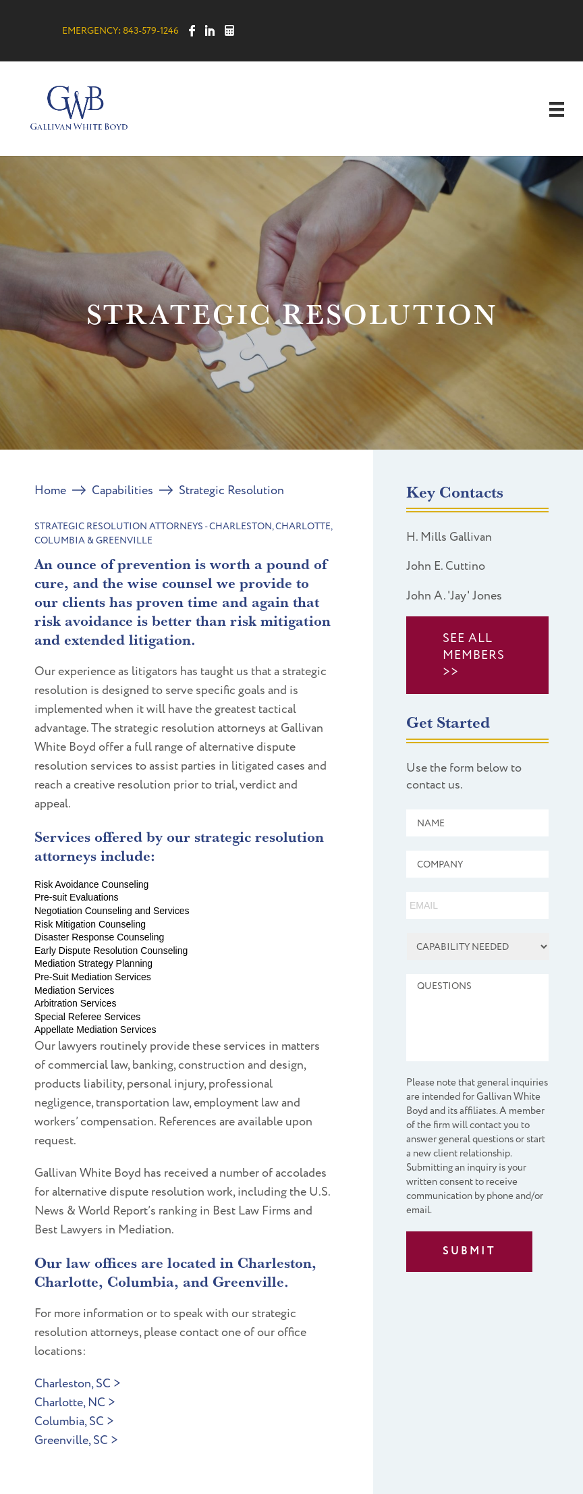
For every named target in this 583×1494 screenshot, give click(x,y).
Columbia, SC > (74, 1421)
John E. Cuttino (445, 566)
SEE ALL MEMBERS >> (474, 655)
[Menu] (557, 109)
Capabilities (122, 490)
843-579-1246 (151, 30)
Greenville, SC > (76, 1440)
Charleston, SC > (77, 1383)
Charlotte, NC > (74, 1402)
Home (50, 490)
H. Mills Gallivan (449, 537)
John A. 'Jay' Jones (454, 595)
